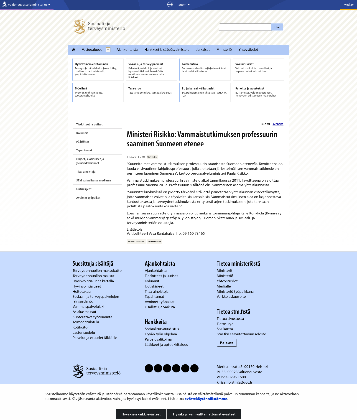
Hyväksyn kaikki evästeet (141, 414)
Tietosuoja (225, 323)
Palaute (227, 342)
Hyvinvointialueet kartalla (94, 280)
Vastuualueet (92, 49)
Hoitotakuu (82, 291)
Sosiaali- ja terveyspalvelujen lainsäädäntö (96, 298)
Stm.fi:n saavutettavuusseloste (241, 333)
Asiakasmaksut (84, 311)
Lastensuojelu (84, 332)
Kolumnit (82, 133)
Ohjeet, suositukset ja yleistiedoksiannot (90, 161)
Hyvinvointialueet (87, 286)
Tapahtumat (84, 150)
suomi (265, 124)
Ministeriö (224, 49)
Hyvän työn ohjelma (161, 333)
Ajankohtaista (127, 49)
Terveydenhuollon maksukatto (97, 270)
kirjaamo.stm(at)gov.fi (234, 382)
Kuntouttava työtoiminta (92, 316)
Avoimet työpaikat (88, 198)
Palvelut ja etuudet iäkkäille (95, 337)
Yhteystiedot (248, 49)
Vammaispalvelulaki (89, 306)
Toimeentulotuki (86, 321)
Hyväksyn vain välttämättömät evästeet (204, 414)
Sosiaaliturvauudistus (162, 328)
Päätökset (82, 142)
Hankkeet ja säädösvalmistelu (167, 49)
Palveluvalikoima (158, 339)
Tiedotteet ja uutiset (89, 124)
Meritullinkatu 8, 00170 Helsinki (242, 366)
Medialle (224, 286)
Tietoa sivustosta (230, 318)
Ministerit (225, 270)
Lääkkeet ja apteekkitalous (166, 344)
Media (349, 5)
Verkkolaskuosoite (232, 296)
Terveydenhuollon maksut (94, 275)
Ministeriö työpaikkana (236, 291)
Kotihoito (80, 327)
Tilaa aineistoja (86, 172)
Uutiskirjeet (84, 189)
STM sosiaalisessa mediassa (93, 180)
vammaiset (154, 241)
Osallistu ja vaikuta (160, 306)
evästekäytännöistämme (206, 398)
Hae (277, 27)
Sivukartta (225, 328)
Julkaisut (203, 49)
